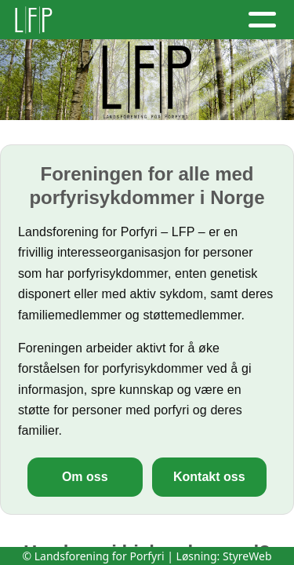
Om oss (85, 476)
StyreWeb (247, 556)
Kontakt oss (209, 476)
